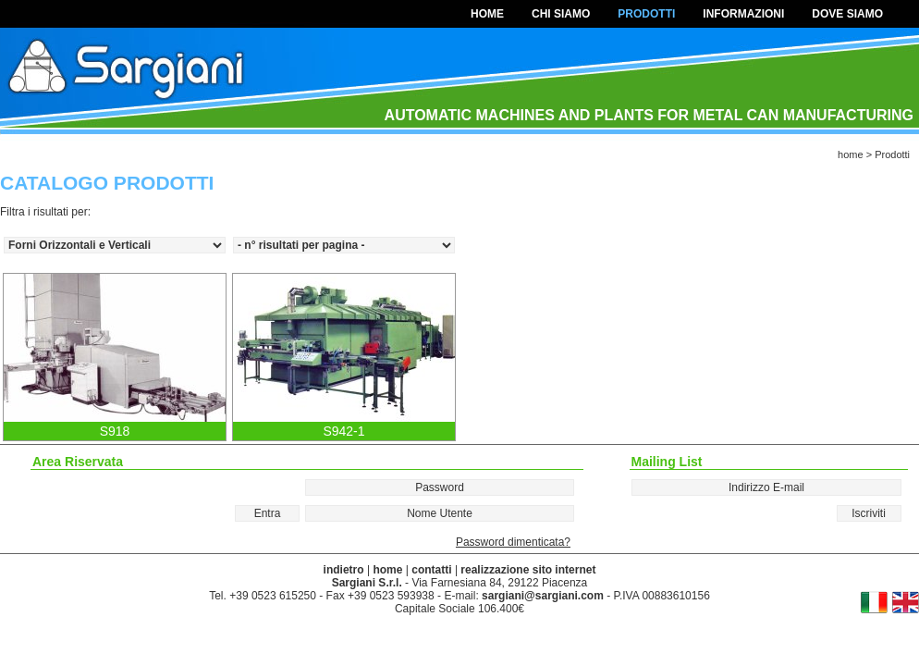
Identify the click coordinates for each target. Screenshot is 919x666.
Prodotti (646, 13)
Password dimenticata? (513, 542)
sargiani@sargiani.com (543, 595)
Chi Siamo (561, 13)
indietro (344, 569)
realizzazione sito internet (527, 569)
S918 (115, 431)
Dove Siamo (847, 13)
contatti (431, 569)
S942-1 (343, 431)
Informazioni (743, 13)
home (487, 13)
